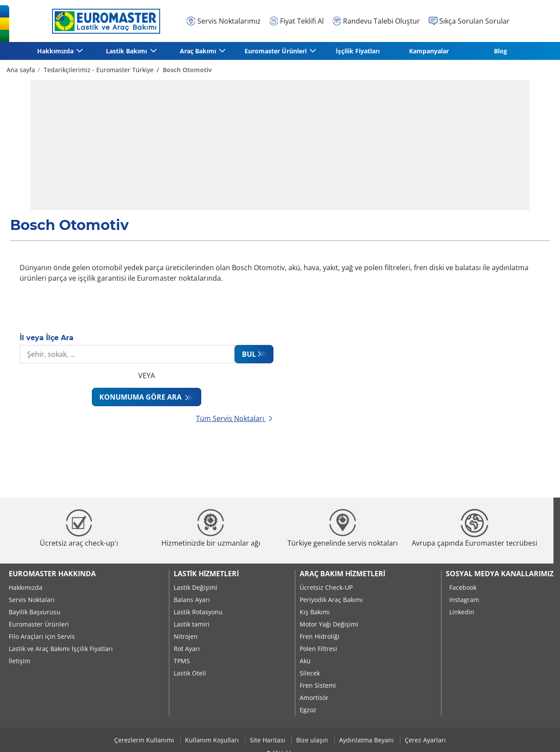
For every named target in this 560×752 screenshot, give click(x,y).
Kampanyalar (429, 51)
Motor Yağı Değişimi (329, 624)
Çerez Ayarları (425, 740)
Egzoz (308, 710)
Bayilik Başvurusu (34, 612)
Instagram (464, 599)
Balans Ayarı (192, 599)
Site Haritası (268, 740)
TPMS (182, 661)
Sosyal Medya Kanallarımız (499, 573)
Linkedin (461, 612)
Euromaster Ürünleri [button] (276, 51)
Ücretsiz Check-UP (326, 587)
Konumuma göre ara (141, 397)
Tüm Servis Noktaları (234, 418)
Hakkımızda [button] (56, 51)
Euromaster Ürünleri (39, 624)
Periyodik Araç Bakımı (331, 599)
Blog (500, 51)
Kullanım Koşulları (213, 740)
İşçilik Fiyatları (358, 51)
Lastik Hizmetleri (206, 573)
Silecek (310, 673)
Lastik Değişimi (195, 587)
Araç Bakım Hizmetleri (342, 573)
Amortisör (314, 697)
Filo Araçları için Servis (42, 636)
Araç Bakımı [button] (198, 51)
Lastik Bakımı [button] (126, 51)
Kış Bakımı (315, 612)
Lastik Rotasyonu (198, 612)
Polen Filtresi (318, 648)
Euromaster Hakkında (52, 573)
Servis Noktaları (32, 599)
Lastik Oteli (190, 673)
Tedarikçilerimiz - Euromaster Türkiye (98, 70)
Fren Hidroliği (320, 636)
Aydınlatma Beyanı (367, 740)
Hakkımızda (25, 587)
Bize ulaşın (313, 740)
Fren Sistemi (318, 685)
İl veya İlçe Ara (47, 338)
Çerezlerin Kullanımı (145, 740)
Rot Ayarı (187, 648)
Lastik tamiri (192, 624)
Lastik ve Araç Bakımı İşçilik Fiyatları (61, 648)
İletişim (19, 661)
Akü (305, 661)
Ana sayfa (21, 70)
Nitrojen (186, 636)
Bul (249, 354)
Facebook (462, 587)
